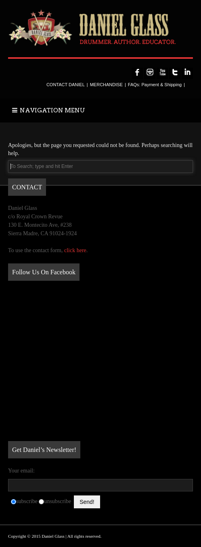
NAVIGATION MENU (48, 110)
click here (75, 250)
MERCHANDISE (106, 84)
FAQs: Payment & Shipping (155, 84)
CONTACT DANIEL (65, 84)
